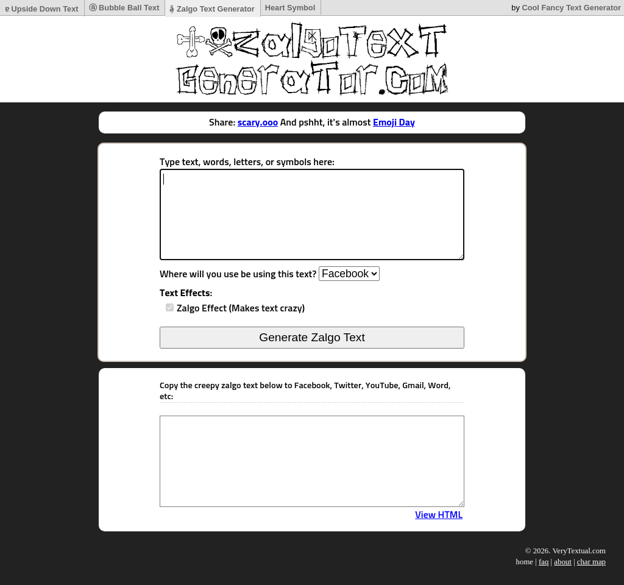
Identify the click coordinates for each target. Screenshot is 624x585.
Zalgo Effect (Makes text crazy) (241, 308)
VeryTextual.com (579, 551)
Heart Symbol (290, 7)
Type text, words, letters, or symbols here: (247, 162)
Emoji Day (394, 122)
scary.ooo (258, 122)
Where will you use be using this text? (238, 274)
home (524, 562)
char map (591, 562)
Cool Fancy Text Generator (571, 7)
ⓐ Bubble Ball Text (124, 7)
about (562, 562)
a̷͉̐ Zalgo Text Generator (211, 8)
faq (543, 562)
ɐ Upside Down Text (42, 8)
